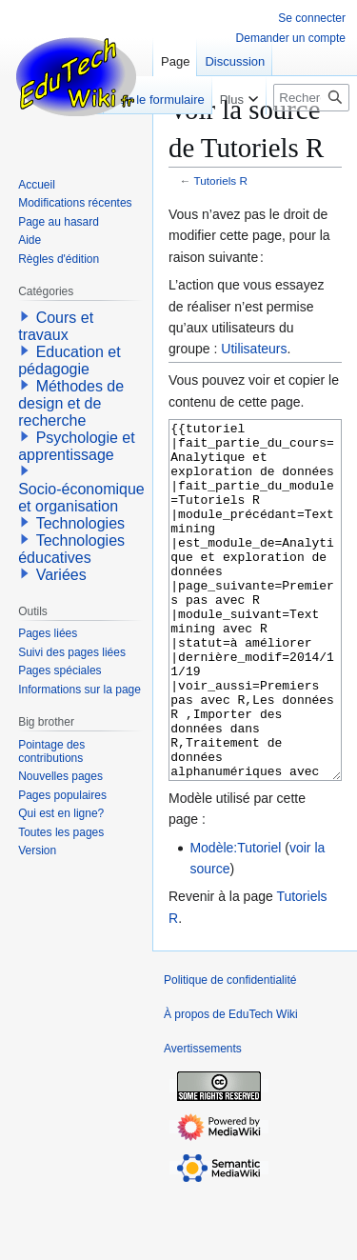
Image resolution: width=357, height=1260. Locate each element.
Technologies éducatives (71, 549)
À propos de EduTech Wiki (231, 1085)
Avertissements (203, 1120)
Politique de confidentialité (230, 1051)
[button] (24, 316)
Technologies (80, 523)
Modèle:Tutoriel (235, 919)
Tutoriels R (221, 180)
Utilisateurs (254, 348)
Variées (61, 575)
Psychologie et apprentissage (76, 446)
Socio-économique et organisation (81, 497)
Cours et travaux (55, 326)
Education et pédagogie (69, 360)
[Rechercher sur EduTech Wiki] (311, 97)
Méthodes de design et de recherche (71, 403)
